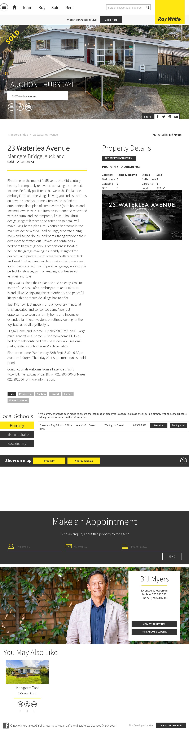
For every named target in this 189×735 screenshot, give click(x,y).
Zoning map (178, 425)
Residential (25, 394)
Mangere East (27, 688)
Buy (41, 7)
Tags (11, 394)
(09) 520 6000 (159, 598)
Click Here (111, 19)
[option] (94, 89)
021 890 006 (159, 594)
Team (27, 7)
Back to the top (171, 725)
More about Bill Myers (154, 631)
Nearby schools (84, 461)
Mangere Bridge (18, 134)
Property (49, 461)
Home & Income (18, 400)
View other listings (154, 623)
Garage (68, 394)
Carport (54, 394)
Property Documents (118, 158)
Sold (55, 7)
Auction (41, 394)
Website (158, 425)
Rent (69, 7)
